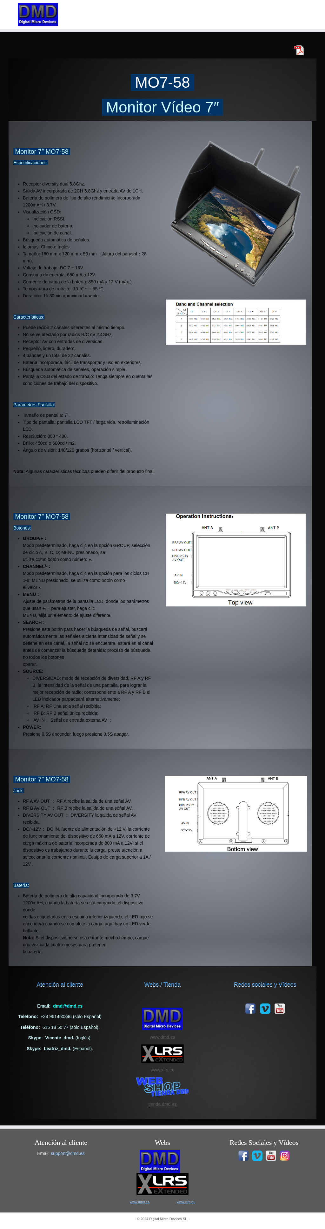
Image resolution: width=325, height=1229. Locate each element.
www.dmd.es (162, 1037)
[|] (38, 14)
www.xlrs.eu (162, 1069)
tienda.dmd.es (162, 1104)
